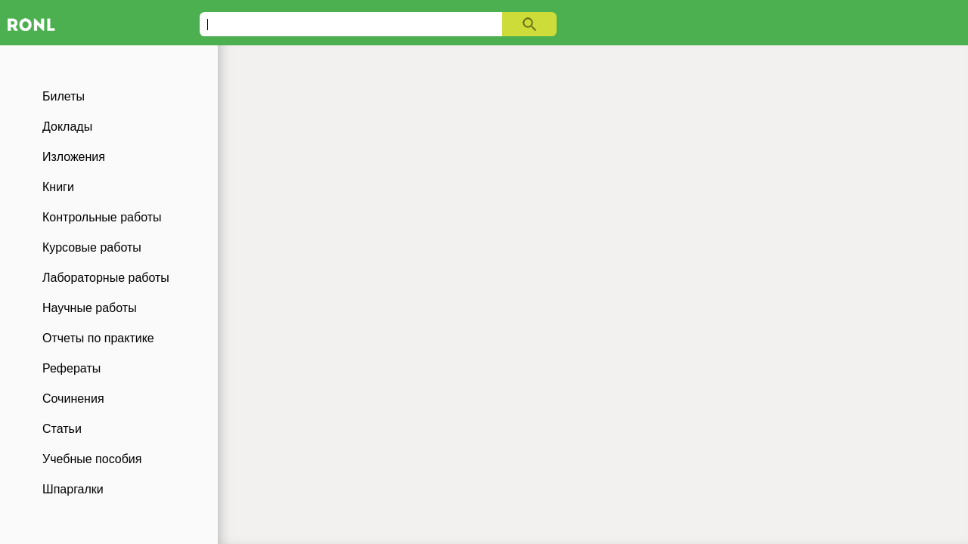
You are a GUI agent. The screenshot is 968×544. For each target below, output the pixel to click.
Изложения (73, 156)
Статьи (62, 428)
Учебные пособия (91, 459)
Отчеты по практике (98, 338)
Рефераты (71, 368)
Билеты (63, 96)
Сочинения (73, 398)
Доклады (67, 126)
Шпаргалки (73, 489)
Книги (58, 187)
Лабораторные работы (105, 277)
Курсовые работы (91, 247)
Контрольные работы (102, 217)
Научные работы (89, 307)
